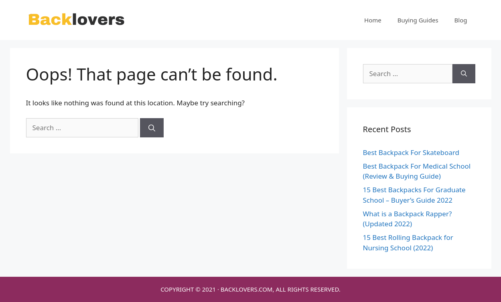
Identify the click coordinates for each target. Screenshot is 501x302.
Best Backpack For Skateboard (411, 152)
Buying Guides (418, 20)
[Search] (152, 127)
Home (372, 20)
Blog (460, 20)
